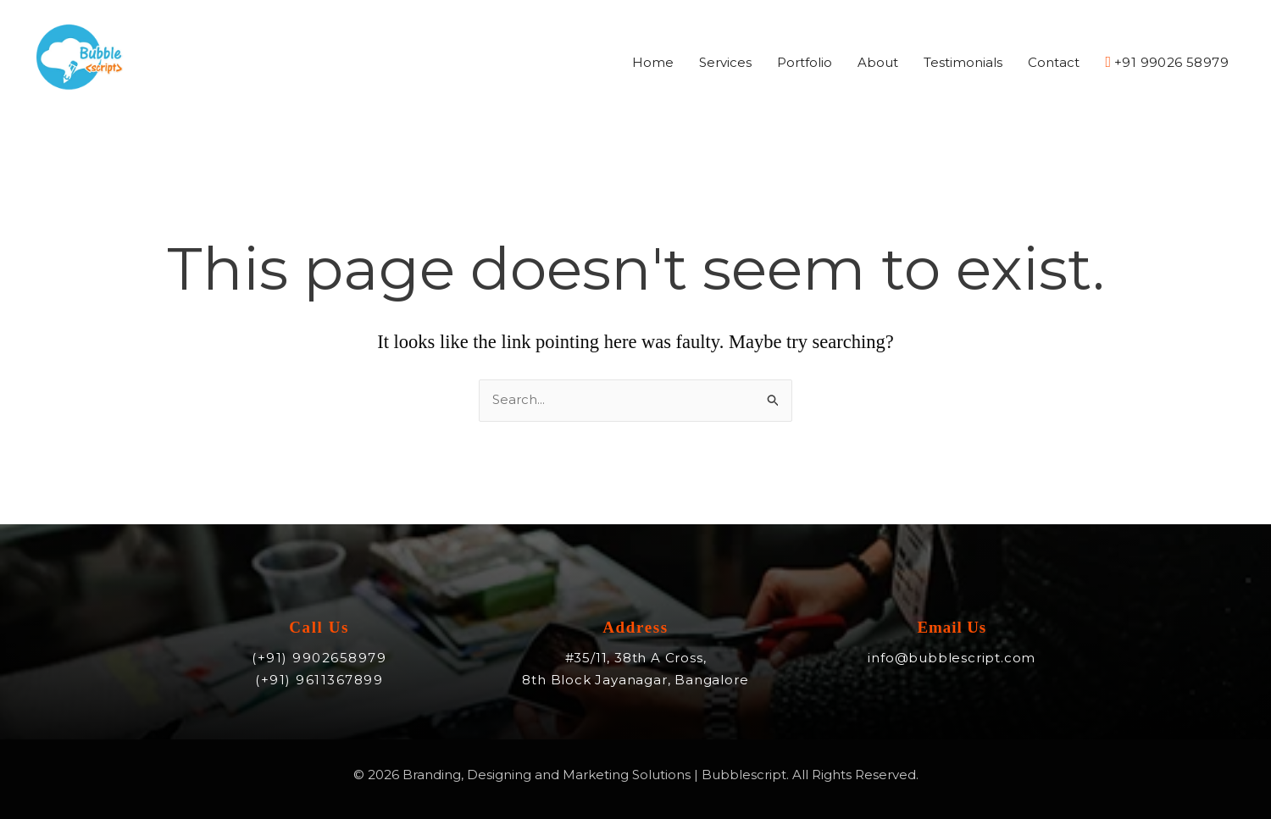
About (878, 63)
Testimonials (963, 63)
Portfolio (804, 63)
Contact (1054, 63)
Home (653, 63)
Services (725, 63)
